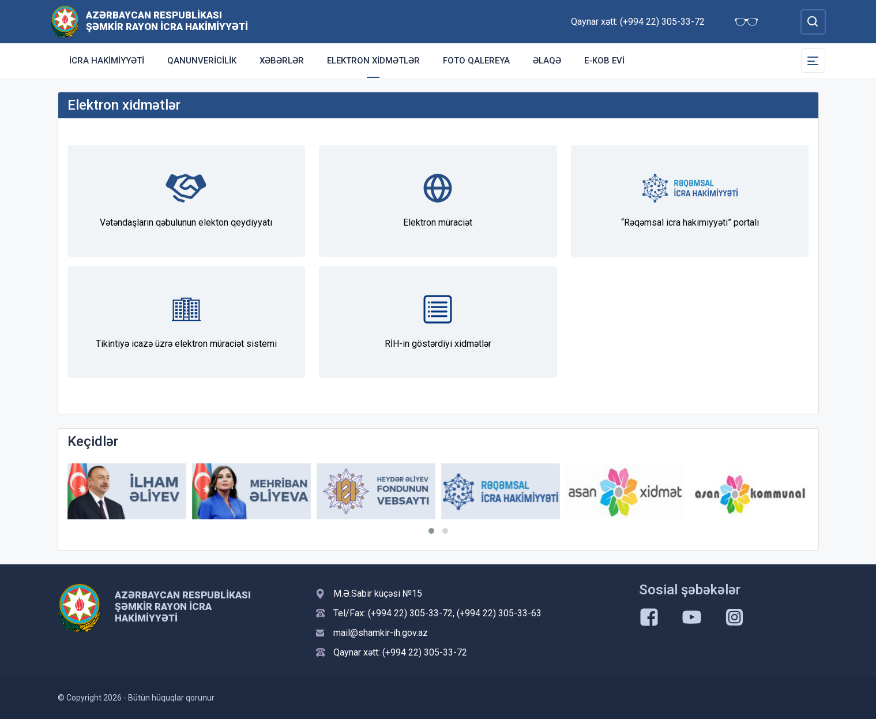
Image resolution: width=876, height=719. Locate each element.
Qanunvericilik (201, 60)
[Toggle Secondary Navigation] (813, 60)
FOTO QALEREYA (476, 60)
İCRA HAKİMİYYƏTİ (106, 60)
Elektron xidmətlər (373, 60)
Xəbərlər (282, 60)
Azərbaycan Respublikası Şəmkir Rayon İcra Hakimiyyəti (167, 20)
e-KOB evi (604, 60)
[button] (431, 531)
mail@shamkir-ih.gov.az (380, 632)
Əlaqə (547, 60)
